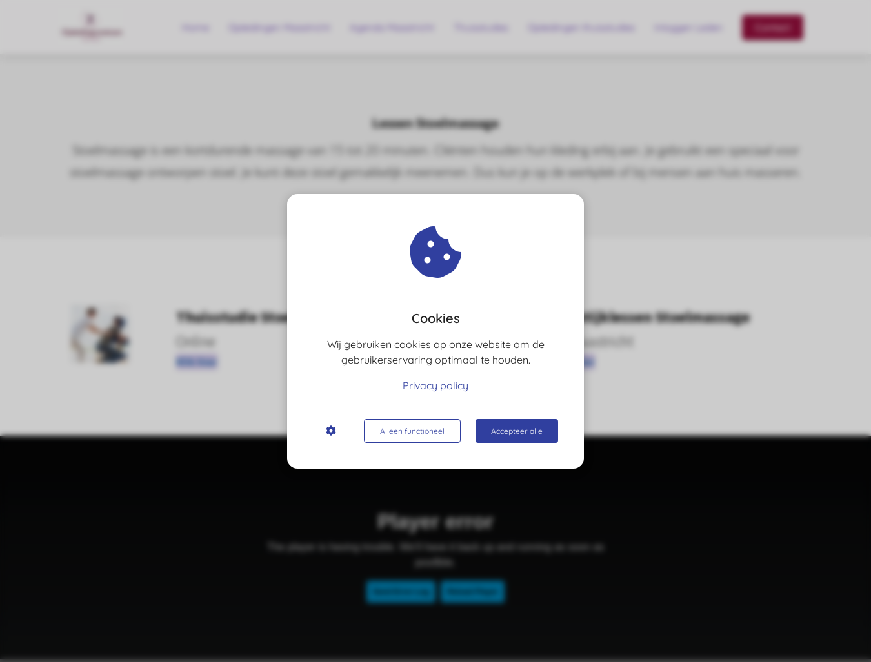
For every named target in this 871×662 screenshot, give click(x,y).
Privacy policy (435, 385)
